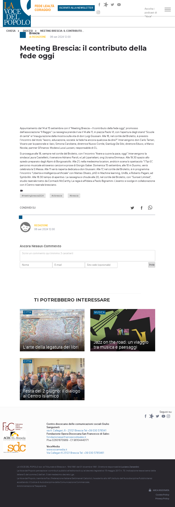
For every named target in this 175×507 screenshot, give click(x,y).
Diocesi (28, 31)
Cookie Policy (162, 494)
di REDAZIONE (38, 36)
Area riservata (158, 490)
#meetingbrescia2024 (33, 195)
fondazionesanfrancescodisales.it (66, 437)
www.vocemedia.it (57, 449)
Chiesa (10, 31)
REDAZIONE (41, 225)
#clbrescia (57, 195)
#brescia (74, 195)
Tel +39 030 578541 (95, 430)
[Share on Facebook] (141, 208)
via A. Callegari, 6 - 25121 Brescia (65, 430)
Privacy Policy (162, 498)
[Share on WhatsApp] (151, 208)
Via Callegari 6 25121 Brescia (63, 452)
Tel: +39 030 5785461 (92, 452)
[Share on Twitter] (132, 208)
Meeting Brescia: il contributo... (62, 31)
